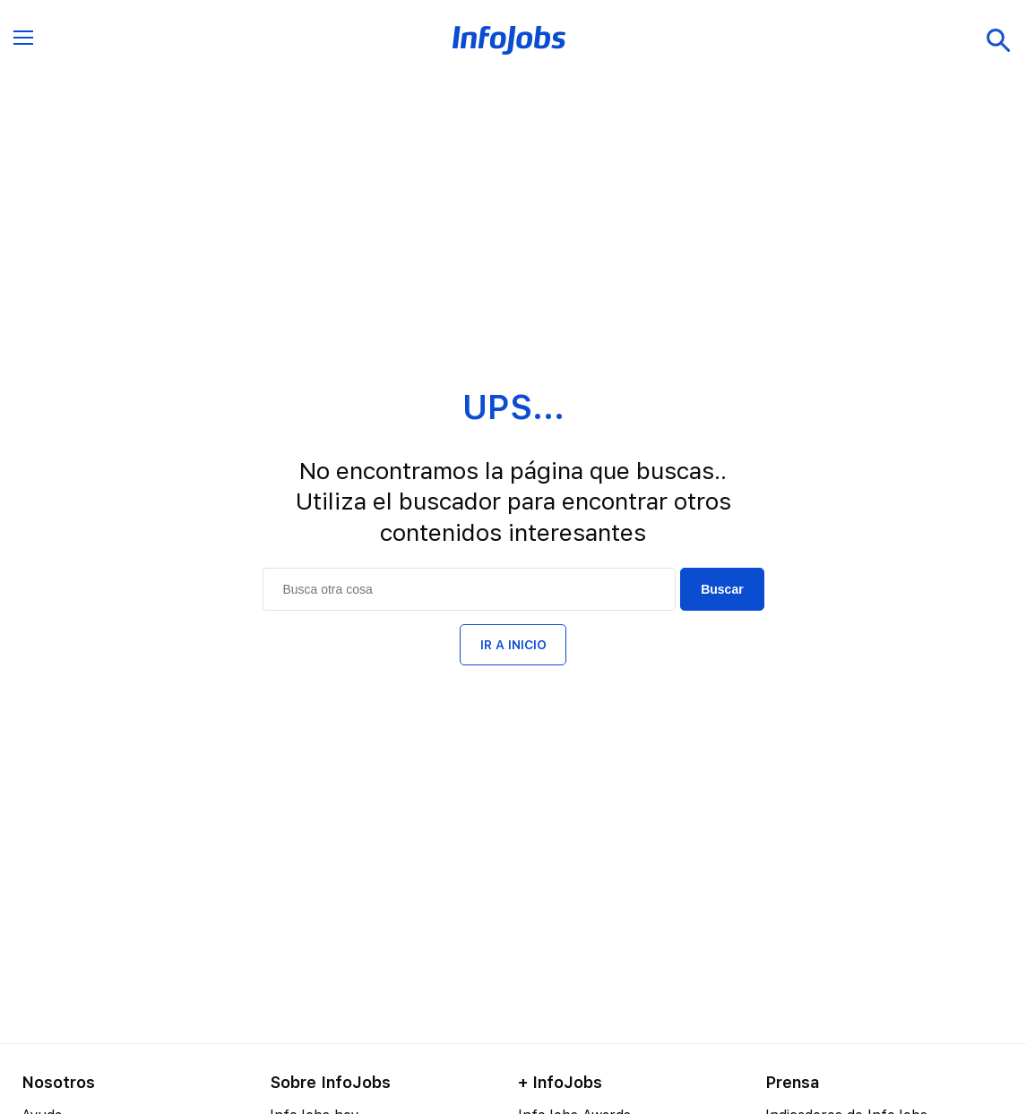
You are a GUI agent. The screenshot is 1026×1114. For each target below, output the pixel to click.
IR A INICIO (513, 645)
